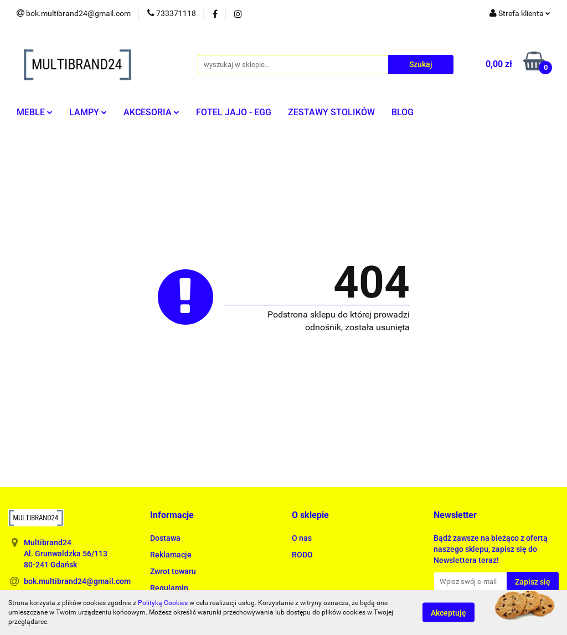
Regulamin (169, 587)
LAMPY (88, 112)
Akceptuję (448, 612)
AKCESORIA (151, 112)
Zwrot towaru (173, 571)
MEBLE (35, 112)
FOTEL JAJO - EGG (233, 112)
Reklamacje (171, 554)
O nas (302, 538)
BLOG (402, 112)
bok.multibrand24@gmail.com (77, 581)
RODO (302, 554)
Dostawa (165, 538)
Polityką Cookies (163, 603)
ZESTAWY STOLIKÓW (331, 112)
